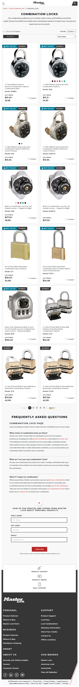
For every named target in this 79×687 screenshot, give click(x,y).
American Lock (47, 664)
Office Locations (48, 640)
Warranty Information (50, 628)
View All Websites (49, 672)
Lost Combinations (49, 624)
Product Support (48, 616)
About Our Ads (36, 683)
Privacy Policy (37, 681)
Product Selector (10, 616)
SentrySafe (46, 668)
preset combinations (40, 439)
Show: (63, 31)
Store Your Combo (49, 632)
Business (9, 629)
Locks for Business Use (16, 8)
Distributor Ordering (12, 643)
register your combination (55, 480)
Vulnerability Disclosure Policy (19, 683)
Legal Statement (62, 681)
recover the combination (59, 486)
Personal (10, 610)
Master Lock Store (11, 624)
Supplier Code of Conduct (52, 683)
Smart (7, 649)
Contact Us (46, 636)
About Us (10, 654)
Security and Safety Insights (15, 660)
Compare (33, 98)
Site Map (65, 683)
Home (5, 8)
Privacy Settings (49, 681)
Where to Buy (9, 620)
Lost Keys (45, 620)
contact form (23, 492)
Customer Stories (11, 668)
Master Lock (46, 660)
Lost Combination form (54, 489)
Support (47, 610)
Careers (6, 664)
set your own (63, 439)
